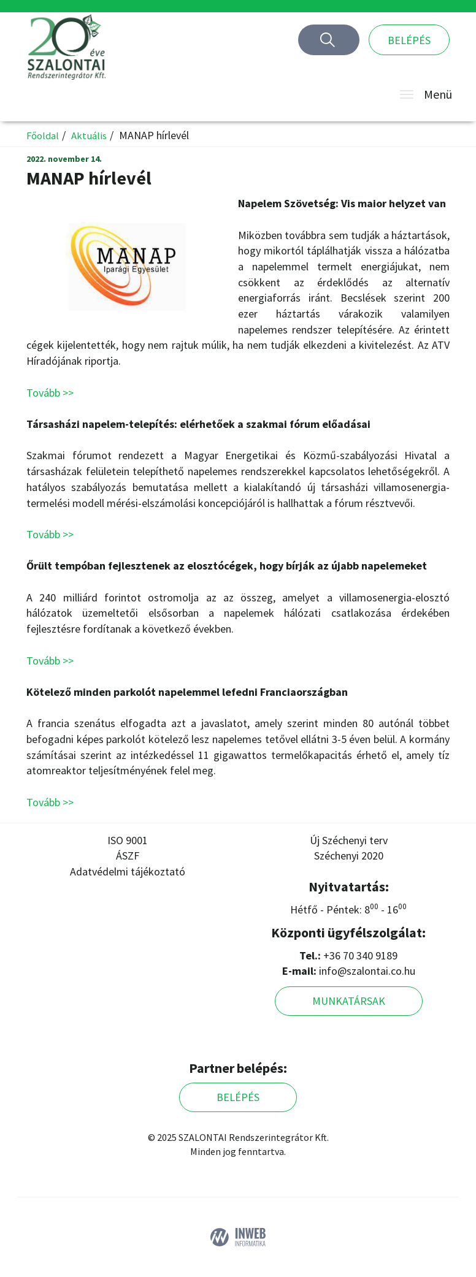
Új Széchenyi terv (349, 840)
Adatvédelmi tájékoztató (127, 871)
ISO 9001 (127, 840)
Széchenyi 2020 (348, 855)
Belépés (409, 40)
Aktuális (91, 135)
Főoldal (43, 135)
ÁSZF (127, 855)
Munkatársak (348, 1001)
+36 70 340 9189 (360, 955)
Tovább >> (50, 393)
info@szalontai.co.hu (367, 971)
